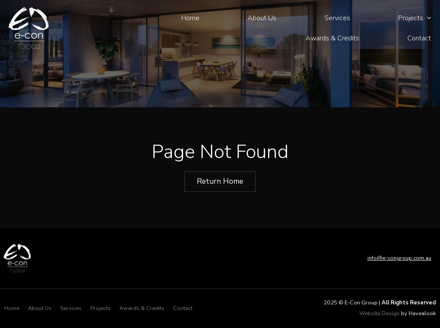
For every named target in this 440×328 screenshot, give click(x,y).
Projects (410, 18)
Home (190, 18)
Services (337, 18)
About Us (262, 18)
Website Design (379, 313)
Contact (419, 38)
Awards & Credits (332, 38)
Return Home (220, 181)
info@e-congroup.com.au (399, 258)
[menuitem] (12, 308)
